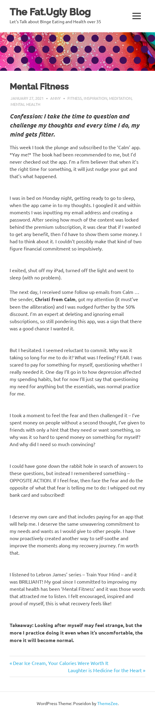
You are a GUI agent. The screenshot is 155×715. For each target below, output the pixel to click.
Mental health (25, 104)
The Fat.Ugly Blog (50, 11)
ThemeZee (107, 703)
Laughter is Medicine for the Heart (105, 670)
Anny (55, 98)
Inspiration (95, 98)
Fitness (74, 98)
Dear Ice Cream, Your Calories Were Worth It (60, 663)
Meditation (120, 98)
